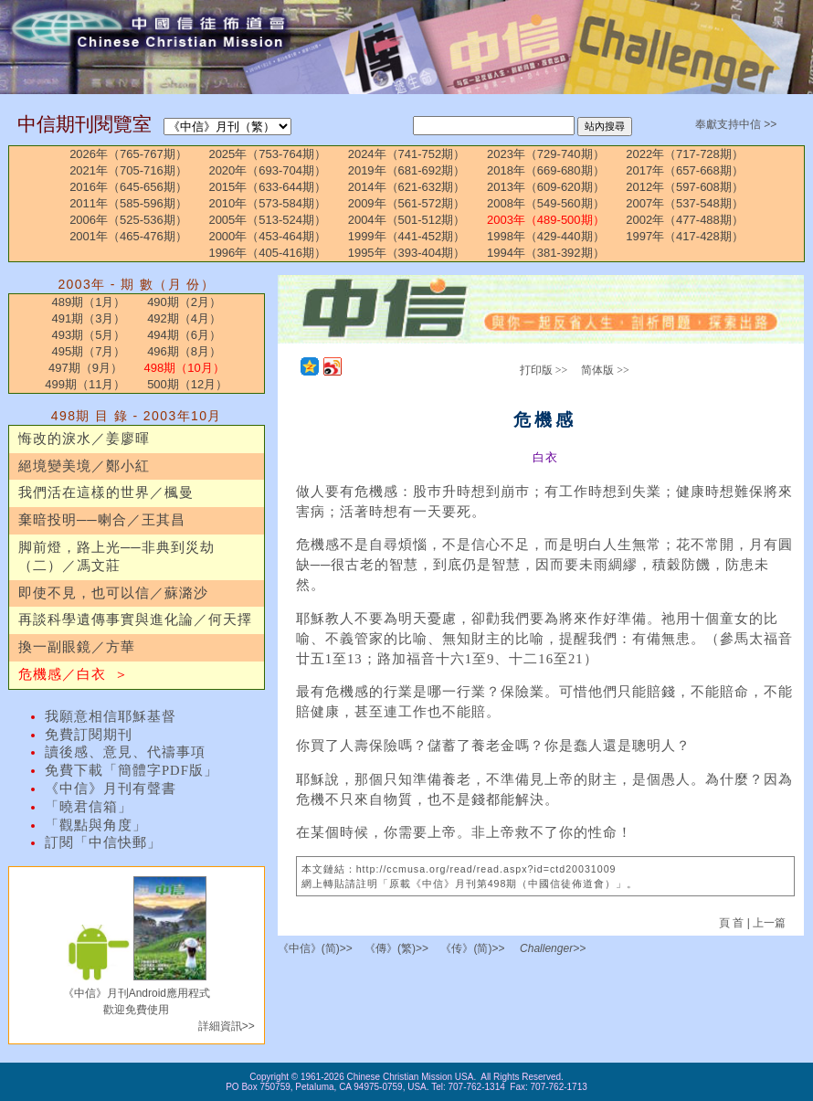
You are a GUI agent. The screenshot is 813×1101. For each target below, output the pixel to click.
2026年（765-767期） (128, 154)
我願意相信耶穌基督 (110, 716)
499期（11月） (85, 384)
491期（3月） (89, 318)
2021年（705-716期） (128, 170)
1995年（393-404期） (407, 252)
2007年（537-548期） (685, 203)
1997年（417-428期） (685, 236)
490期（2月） (184, 302)
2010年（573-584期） (267, 203)
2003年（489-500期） (546, 220)
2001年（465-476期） (128, 236)
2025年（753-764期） (267, 154)
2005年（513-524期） (267, 220)
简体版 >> (605, 370)
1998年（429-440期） (546, 236)
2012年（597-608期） (685, 187)
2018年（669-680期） (546, 170)
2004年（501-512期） (407, 220)
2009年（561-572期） (407, 203)
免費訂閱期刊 (88, 734)
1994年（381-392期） (546, 252)
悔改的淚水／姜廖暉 (84, 438)
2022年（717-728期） (685, 154)
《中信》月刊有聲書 (110, 788)
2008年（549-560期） (546, 203)
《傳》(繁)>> (396, 948)
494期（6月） (184, 335)
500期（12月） (187, 384)
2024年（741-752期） (407, 154)
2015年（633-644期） (267, 187)
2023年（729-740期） (546, 154)
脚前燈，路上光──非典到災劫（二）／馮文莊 (116, 556)
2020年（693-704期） (267, 170)
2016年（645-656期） (128, 187)
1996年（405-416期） (267, 252)
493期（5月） (89, 335)
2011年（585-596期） (128, 203)
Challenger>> (553, 948)
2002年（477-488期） (685, 220)
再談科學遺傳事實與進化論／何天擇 (135, 619)
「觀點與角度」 (96, 825)
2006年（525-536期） (128, 220)
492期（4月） (184, 318)
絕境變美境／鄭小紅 (84, 466)
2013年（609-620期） (546, 187)
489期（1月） (89, 302)
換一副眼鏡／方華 (76, 647)
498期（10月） (184, 368)
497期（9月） (85, 368)
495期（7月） (89, 351)
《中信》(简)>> (315, 948)
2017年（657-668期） (685, 170)
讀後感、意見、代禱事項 (125, 752)
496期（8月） (184, 351)
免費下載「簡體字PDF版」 (131, 770)
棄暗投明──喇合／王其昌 (101, 520)
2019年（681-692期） (407, 170)
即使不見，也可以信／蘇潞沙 (113, 593)
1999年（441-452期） (407, 236)
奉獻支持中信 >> (735, 124)
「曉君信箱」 (88, 806)
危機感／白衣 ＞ (73, 674)
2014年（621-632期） (407, 187)
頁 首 (733, 922)
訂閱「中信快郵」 (103, 842)
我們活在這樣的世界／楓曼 (106, 492)
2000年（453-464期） (267, 236)
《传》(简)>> (472, 948)
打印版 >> (544, 370)
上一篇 (769, 922)
